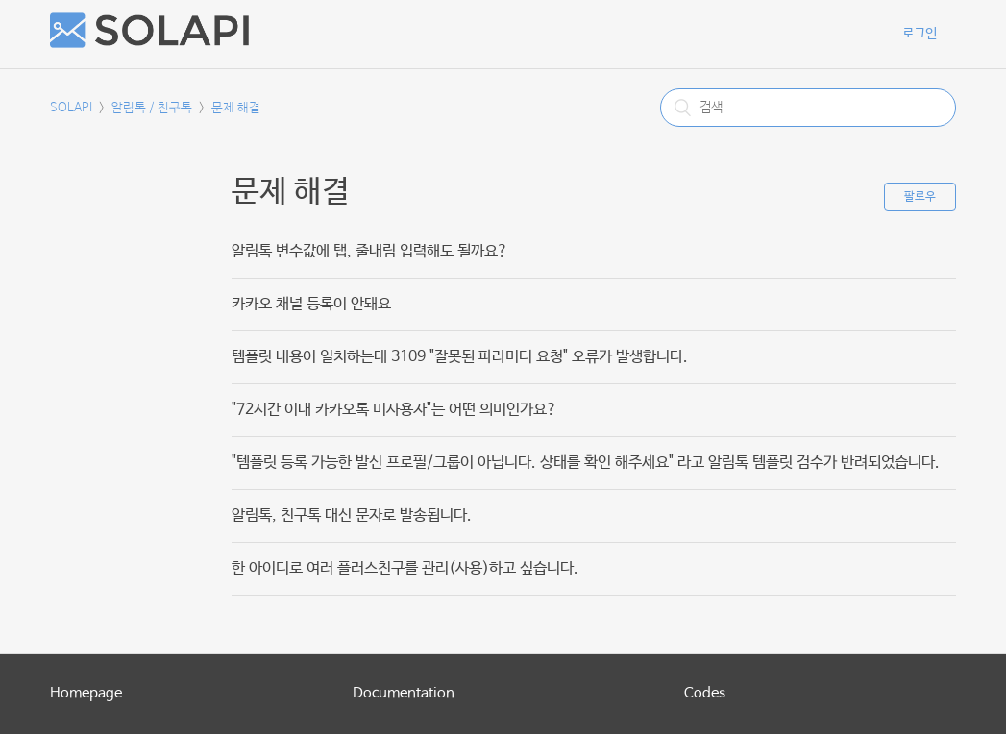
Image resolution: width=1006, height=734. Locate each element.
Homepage (86, 693)
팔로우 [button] (920, 197)
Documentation (403, 693)
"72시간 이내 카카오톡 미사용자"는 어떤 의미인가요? (394, 410)
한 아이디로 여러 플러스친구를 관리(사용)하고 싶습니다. (405, 568)
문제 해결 (235, 108)
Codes (704, 693)
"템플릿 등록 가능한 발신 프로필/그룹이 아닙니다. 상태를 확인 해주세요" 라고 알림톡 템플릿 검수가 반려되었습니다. (586, 462)
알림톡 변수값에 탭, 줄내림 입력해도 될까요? (370, 251)
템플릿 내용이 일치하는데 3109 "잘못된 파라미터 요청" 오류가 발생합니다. (460, 357)
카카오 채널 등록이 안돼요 (311, 304)
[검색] (808, 107)
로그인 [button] (919, 33)
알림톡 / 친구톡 (151, 108)
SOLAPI (71, 108)
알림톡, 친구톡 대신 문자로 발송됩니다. (352, 515)
